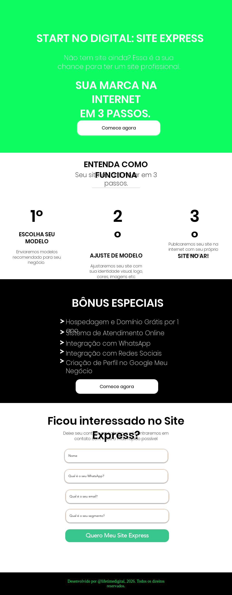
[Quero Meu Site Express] (117, 535)
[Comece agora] (118, 127)
